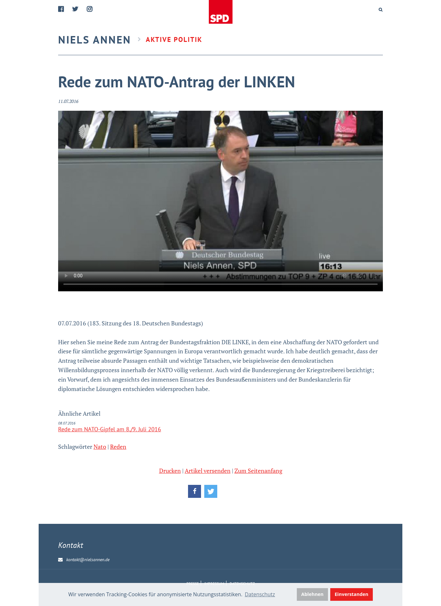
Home (221, 12)
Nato (100, 446)
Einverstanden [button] (352, 594)
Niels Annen (94, 39)
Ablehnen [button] (312, 594)
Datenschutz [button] (260, 594)
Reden (118, 446)
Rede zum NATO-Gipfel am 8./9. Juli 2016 (109, 429)
